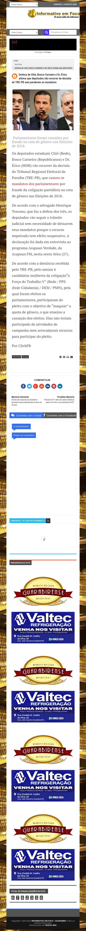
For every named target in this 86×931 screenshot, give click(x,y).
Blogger (48, 52)
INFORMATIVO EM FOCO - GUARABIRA (49, 921)
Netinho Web (50, 925)
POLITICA (18, 64)
